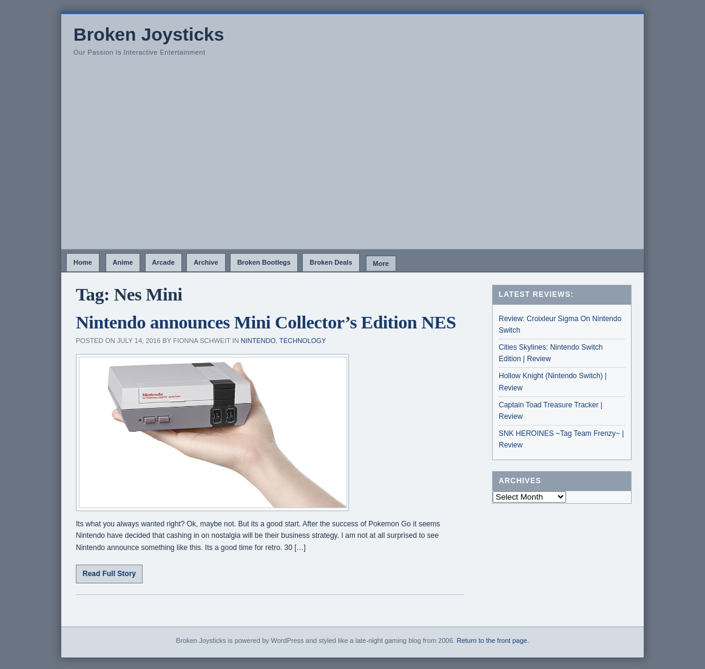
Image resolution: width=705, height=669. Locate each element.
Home (82, 262)
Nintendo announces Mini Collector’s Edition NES (266, 322)
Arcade (163, 262)
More (381, 263)
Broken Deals (330, 262)
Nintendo (258, 340)
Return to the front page (492, 640)
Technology (302, 340)
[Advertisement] (352, 158)
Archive (206, 262)
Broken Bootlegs (264, 262)
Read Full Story (109, 573)
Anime (123, 262)
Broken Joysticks (148, 34)
